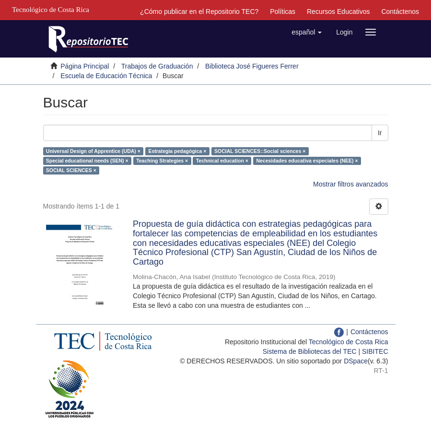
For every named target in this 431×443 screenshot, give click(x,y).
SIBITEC (375, 351)
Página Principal (84, 66)
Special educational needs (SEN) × (87, 160)
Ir (380, 133)
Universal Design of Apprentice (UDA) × (93, 151)
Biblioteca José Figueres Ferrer (252, 66)
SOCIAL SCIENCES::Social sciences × (259, 151)
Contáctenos (400, 11)
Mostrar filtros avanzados (350, 184)
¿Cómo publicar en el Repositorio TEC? (199, 11)
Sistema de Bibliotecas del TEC (310, 351)
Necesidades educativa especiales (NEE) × (307, 160)
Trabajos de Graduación (157, 66)
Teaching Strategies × (162, 160)
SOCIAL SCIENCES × (71, 170)
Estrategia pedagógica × (177, 151)
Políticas (282, 11)
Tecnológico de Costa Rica (348, 342)
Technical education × (222, 160)
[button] (306, 32)
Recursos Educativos (338, 11)
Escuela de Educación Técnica (106, 76)
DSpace (356, 361)
